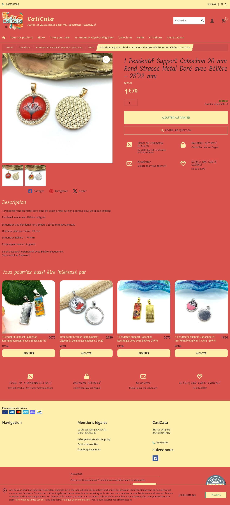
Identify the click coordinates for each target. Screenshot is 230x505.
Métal (91, 47)
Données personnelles (88, 449)
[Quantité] (130, 102)
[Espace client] (212, 20)
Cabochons (24, 47)
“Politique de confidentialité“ (76, 499)
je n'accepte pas (187, 494)
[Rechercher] (202, 20)
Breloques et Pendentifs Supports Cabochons (59, 47)
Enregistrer (58, 191)
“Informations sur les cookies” (30, 499)
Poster (80, 191)
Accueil (9, 47)
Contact (212, 4)
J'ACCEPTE (216, 494)
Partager (36, 191)
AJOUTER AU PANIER (176, 118)
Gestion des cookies (87, 444)
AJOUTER (29, 353)
